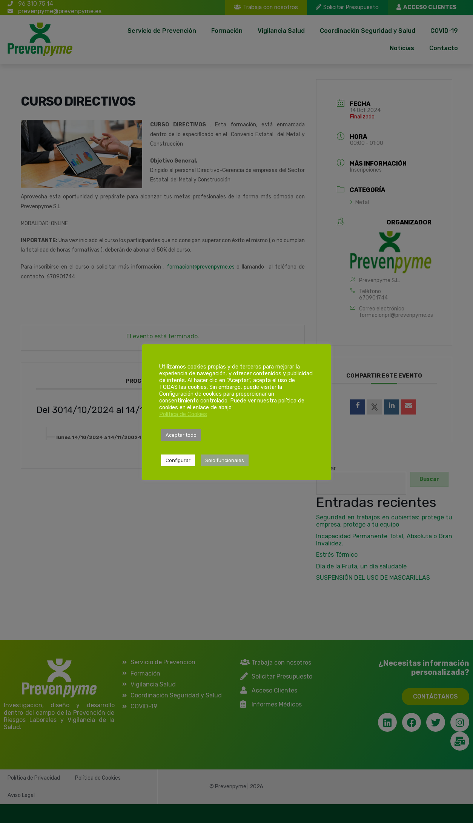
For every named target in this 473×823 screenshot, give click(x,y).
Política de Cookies (183, 414)
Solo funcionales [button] (224, 460)
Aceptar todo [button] (181, 435)
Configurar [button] (178, 460)
